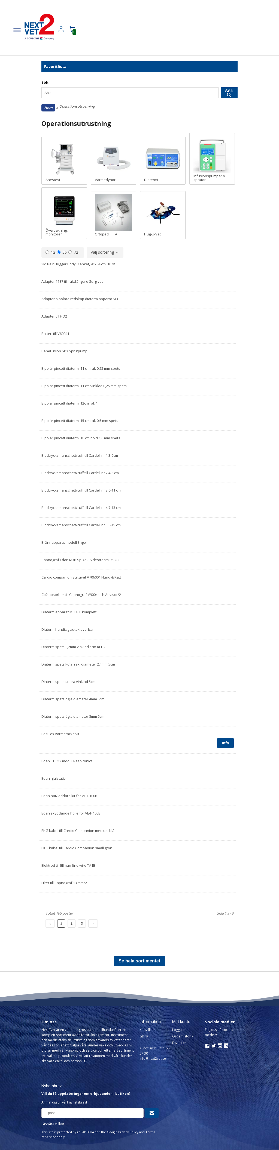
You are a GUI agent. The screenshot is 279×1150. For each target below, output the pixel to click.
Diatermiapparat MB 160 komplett (68, 612)
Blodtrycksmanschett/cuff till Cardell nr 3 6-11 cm (81, 490)
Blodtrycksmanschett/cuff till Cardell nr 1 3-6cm (79, 455)
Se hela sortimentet (139, 961)
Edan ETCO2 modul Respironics (67, 761)
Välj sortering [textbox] (102, 252)
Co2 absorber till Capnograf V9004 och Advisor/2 (81, 594)
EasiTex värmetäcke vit (60, 733)
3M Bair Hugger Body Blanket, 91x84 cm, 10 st (78, 264)
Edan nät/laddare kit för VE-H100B (69, 795)
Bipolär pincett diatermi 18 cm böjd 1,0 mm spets (80, 438)
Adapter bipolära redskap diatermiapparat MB (79, 298)
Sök (229, 92)
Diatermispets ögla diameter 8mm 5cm (72, 716)
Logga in (178, 1029)
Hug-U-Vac (162, 215)
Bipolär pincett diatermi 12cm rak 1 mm (73, 403)
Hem (48, 107)
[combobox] (105, 252)
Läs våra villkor (52, 1123)
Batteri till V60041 (55, 333)
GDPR (144, 1036)
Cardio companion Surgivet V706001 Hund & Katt (81, 577)
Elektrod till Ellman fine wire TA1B (68, 865)
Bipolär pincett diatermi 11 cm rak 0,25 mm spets (80, 368)
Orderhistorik (182, 1036)
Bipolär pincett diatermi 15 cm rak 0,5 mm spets (79, 420)
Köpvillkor (147, 1029)
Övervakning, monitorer (64, 213)
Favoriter (179, 1042)
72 (73, 252)
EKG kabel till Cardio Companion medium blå (77, 830)
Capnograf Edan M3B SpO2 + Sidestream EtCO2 (80, 559)
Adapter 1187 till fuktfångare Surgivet (72, 281)
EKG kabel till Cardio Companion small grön (76, 848)
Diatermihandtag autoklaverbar (67, 629)
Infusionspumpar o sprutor (212, 159)
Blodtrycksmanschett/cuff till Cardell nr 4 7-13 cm (81, 507)
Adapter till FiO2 (54, 316)
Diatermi (162, 161)
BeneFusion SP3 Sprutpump (64, 351)
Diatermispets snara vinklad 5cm (68, 681)
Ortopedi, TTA (113, 215)
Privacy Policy (128, 1132)
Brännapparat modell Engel (64, 542)
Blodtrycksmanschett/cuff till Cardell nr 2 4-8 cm (80, 472)
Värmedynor (113, 161)
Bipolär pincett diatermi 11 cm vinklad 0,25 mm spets (84, 385)
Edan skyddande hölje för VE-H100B (71, 813)
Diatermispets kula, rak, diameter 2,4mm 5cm (78, 664)
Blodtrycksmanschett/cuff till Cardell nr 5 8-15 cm (81, 525)
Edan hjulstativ (53, 778)
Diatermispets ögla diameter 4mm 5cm (72, 699)
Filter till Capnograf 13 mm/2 (64, 882)
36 (62, 252)
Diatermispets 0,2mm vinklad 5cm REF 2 (73, 646)
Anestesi (64, 161)
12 (50, 252)
